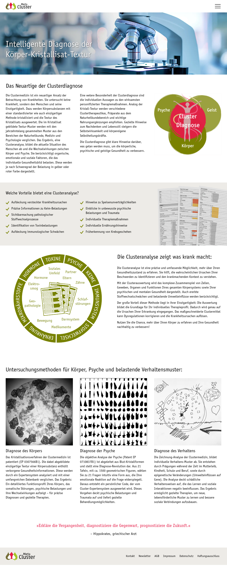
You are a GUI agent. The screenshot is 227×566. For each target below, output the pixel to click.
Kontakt (130, 557)
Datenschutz (186, 557)
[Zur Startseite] (19, 7)
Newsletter (145, 557)
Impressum (169, 557)
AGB (156, 557)
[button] (217, 6)
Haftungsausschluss (208, 557)
